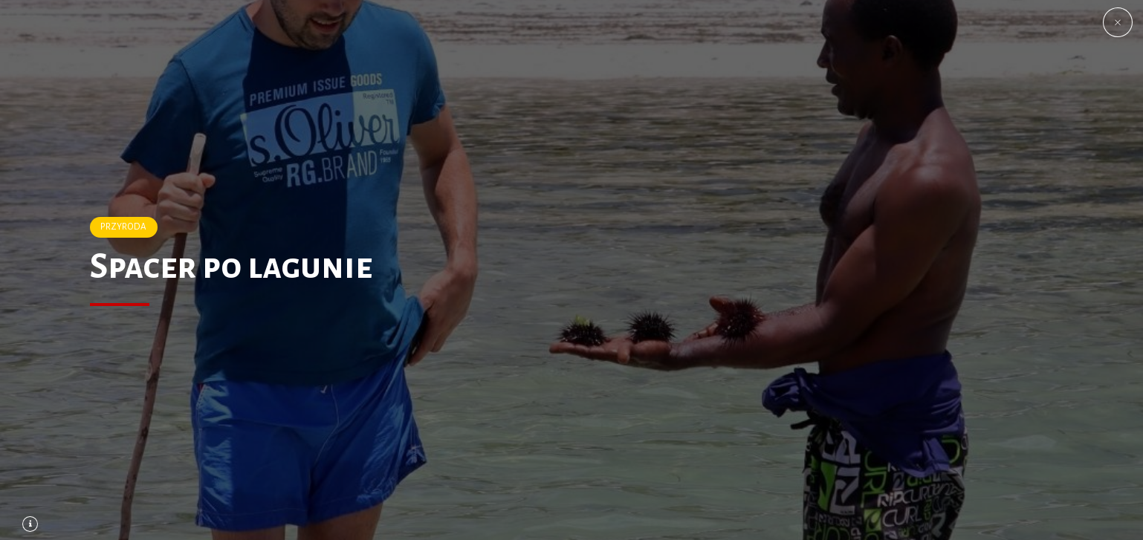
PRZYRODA (123, 227)
